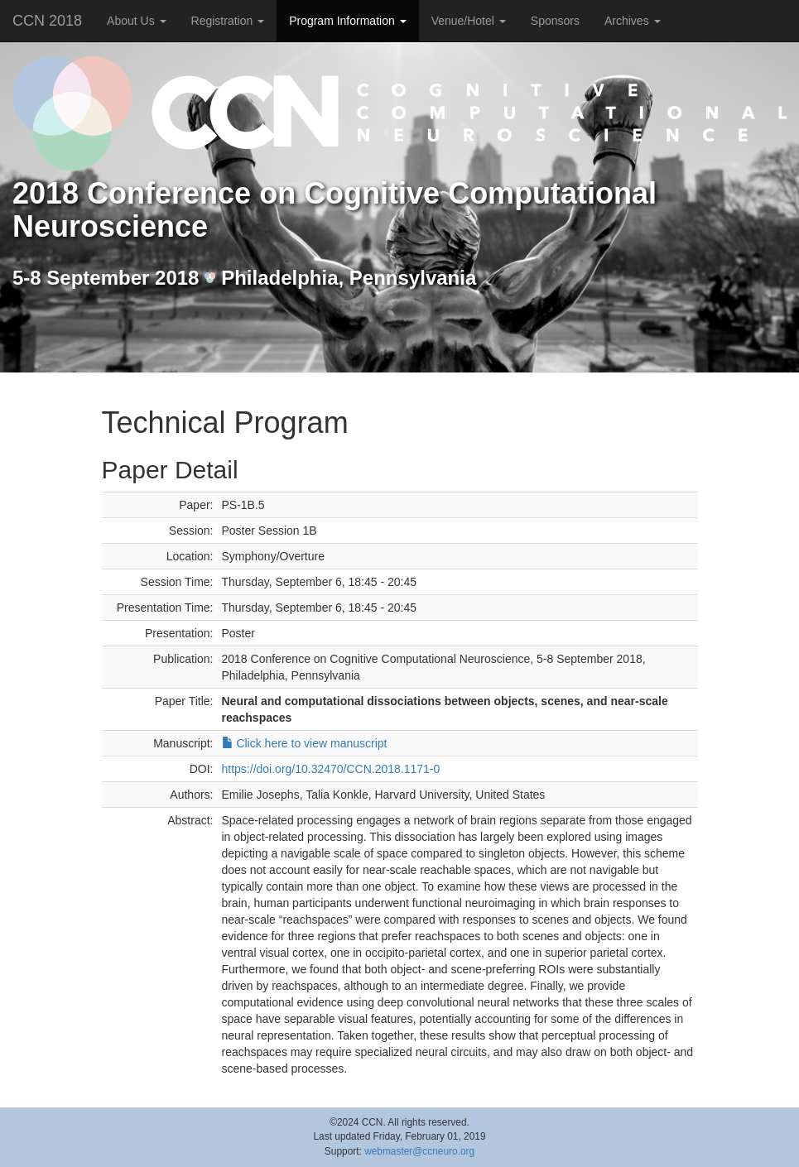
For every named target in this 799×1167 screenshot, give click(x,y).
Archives (632, 20)
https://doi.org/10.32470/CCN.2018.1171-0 (331, 769)
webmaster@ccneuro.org (419, 1151)
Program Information (348, 20)
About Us (136, 20)
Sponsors (555, 20)
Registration (228, 20)
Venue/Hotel (468, 20)
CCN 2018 (47, 20)
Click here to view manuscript (304, 743)
